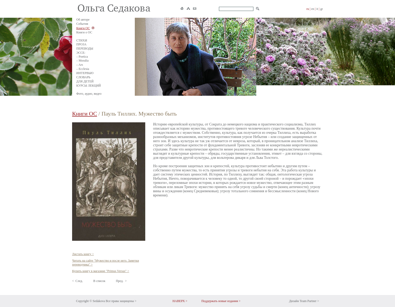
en (312, 9)
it (317, 9)
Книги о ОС (84, 32)
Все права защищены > (121, 301)
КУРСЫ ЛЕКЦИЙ (88, 85)
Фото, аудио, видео (88, 93)
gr (321, 9)
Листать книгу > (83, 254)
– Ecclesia (82, 69)
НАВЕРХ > (179, 301)
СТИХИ (81, 40)
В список (99, 281)
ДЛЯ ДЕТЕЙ (85, 81)
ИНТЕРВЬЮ (85, 73)
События (82, 24)
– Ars (79, 65)
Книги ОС (83, 28)
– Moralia (82, 60)
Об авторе (83, 19)
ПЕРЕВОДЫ (84, 48)
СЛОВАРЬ (83, 77)
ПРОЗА (81, 44)
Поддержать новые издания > (221, 301)
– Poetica (82, 56)
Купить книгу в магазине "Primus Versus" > (100, 271)
